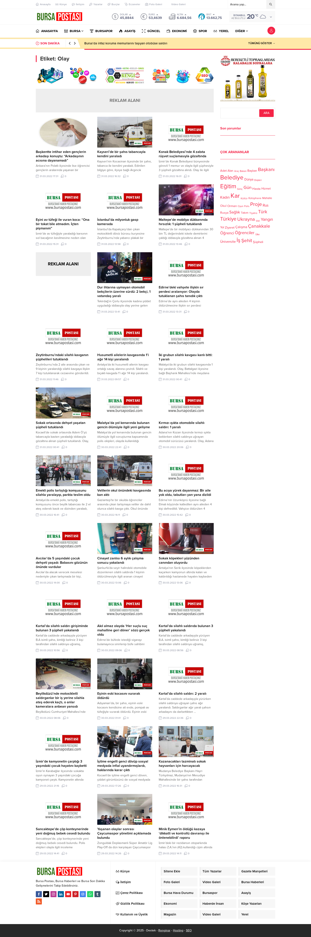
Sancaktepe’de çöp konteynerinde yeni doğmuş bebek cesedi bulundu (63, 831)
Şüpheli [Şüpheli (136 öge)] (258, 242)
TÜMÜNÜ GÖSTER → (261, 43)
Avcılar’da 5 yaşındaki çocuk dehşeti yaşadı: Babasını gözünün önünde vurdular (62, 562)
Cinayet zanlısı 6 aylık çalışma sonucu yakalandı (120, 560)
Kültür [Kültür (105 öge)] (244, 198)
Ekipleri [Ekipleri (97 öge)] (258, 180)
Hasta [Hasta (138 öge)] (256, 189)
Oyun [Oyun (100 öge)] (240, 206)
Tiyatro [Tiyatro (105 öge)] (253, 213)
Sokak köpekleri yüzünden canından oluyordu (179, 560)
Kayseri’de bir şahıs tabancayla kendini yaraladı (121, 154)
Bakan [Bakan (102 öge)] (243, 171)
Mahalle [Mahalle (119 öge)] (267, 198)
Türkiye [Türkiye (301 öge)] (228, 219)
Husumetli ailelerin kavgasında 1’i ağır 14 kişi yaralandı (123, 357)
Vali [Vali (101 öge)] (258, 220)
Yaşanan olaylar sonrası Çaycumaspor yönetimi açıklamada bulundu (124, 833)
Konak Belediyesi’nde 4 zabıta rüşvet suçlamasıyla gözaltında (182, 154)
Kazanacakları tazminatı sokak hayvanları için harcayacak (182, 763)
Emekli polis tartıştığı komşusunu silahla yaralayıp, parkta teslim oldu (63, 492)
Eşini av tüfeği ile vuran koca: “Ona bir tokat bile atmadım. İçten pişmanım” (63, 224)
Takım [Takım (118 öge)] (244, 213)
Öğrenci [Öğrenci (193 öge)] (227, 233)
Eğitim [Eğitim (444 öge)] (228, 186)
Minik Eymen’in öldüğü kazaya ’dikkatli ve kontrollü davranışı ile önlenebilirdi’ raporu (184, 833)
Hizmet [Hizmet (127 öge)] (266, 188)
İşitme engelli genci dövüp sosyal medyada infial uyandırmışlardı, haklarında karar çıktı (122, 765)
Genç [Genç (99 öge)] (240, 189)
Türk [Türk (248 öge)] (262, 212)
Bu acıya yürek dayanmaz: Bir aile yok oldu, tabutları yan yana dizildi (185, 492)
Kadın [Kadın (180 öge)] (225, 197)
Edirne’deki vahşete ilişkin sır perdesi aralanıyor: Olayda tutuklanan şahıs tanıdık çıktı (181, 291)
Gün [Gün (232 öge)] (247, 187)
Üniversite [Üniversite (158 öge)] (228, 241)
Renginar (164, 930)
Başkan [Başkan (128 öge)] (252, 170)
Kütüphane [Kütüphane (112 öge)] (254, 198)
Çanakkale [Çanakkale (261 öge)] (259, 226)
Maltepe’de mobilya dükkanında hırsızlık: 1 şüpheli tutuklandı (183, 222)
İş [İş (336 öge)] (238, 240)
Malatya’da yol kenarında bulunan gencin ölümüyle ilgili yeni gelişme (123, 425)
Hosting (178, 930)
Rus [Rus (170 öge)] (266, 205)
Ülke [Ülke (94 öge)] (257, 234)
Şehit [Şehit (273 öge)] (246, 240)
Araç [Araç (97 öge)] (236, 171)
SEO (189, 930)
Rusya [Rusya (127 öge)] (224, 213)
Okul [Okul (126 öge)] (223, 206)
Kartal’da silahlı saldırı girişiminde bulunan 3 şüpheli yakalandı (62, 628)
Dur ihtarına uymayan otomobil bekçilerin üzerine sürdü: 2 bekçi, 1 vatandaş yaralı (124, 291)
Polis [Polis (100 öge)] (246, 206)
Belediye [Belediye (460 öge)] (231, 177)
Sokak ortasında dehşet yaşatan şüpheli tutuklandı (60, 425)
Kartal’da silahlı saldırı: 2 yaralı (182, 693)
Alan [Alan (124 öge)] (230, 171)
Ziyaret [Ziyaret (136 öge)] (229, 227)
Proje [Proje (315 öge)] (256, 204)
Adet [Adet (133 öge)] (223, 170)
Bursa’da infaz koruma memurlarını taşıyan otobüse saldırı (125, 43)
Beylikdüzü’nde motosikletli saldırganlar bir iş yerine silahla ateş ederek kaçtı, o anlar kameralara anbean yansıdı (60, 700)
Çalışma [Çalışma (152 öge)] (241, 227)
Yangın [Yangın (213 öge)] (267, 219)
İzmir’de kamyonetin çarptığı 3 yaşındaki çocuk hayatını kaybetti (61, 763)
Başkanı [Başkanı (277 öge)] (266, 169)
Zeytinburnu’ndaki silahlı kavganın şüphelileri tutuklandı (62, 357)
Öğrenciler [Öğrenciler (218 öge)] (244, 232)
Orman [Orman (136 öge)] (232, 206)
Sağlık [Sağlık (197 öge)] (234, 212)
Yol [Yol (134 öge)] (222, 227)
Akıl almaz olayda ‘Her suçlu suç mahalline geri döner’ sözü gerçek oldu (123, 630)
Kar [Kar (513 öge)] (235, 195)
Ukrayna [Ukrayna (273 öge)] (246, 219)
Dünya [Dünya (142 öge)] (248, 179)
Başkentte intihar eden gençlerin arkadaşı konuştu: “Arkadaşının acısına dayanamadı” (61, 156)
